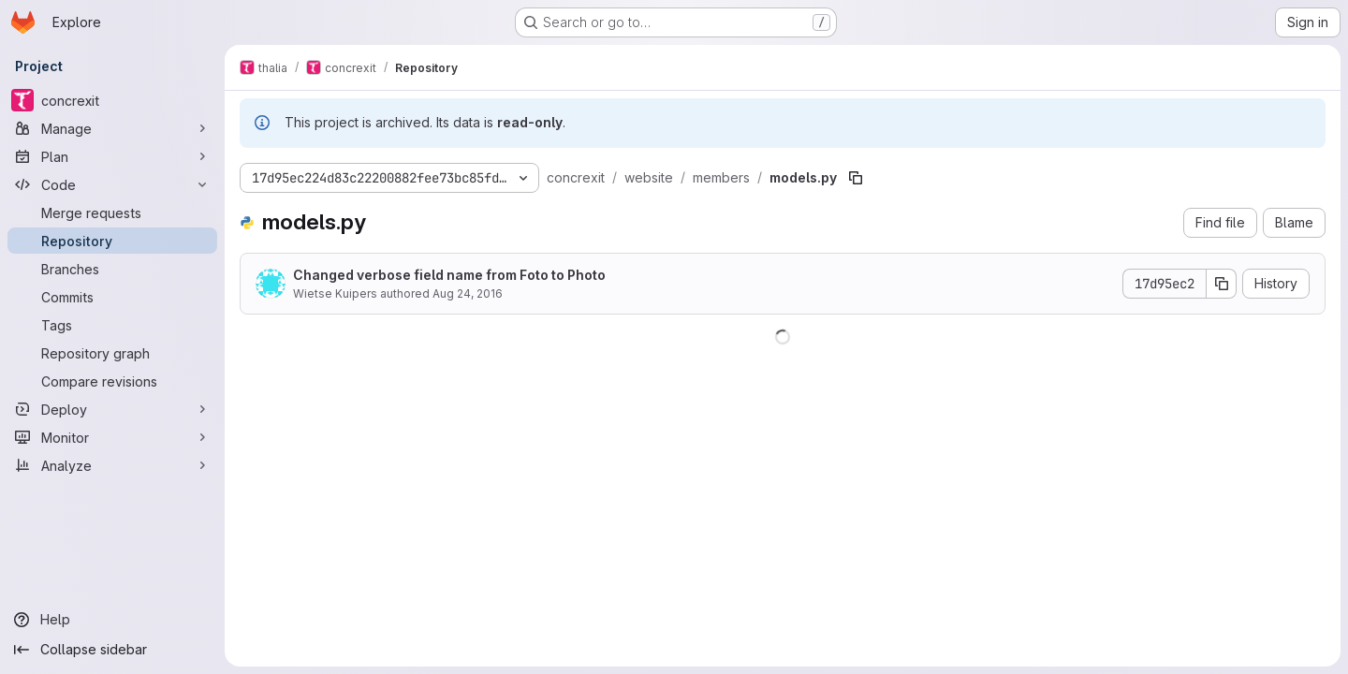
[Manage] (112, 128)
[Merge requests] (112, 212)
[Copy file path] (856, 178)
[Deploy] (112, 409)
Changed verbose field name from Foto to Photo (449, 275)
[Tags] (112, 325)
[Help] (112, 620)
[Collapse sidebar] (112, 650)
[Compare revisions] (112, 381)
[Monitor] (112, 437)
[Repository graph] (112, 353)
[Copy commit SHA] (1222, 284)
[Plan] (112, 156)
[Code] (112, 184)
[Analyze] (112, 465)
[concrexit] (112, 100)
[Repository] (112, 240)
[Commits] (112, 297)
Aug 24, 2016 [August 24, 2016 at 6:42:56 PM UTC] (467, 293)
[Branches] (112, 269)
